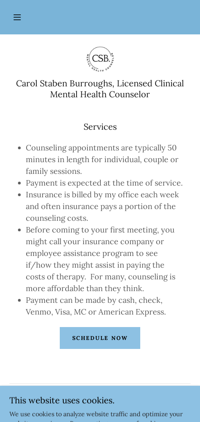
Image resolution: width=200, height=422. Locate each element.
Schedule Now (99, 338)
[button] (17, 17)
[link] (100, 59)
